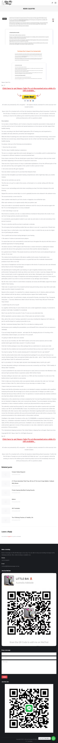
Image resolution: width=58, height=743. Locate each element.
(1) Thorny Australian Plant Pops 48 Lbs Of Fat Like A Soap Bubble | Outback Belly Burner (33, 482)
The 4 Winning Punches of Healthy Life (22, 517)
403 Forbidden (16, 508)
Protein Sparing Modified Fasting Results (23, 490)
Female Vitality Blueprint (18, 472)
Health (4, 18)
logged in (9, 536)
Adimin (14, 499)
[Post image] (6, 474)
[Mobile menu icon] (55, 3)
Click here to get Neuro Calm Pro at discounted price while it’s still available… (29, 89)
